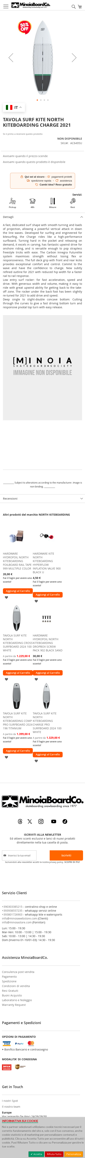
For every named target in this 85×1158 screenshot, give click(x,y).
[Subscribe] (66, 855)
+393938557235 (12, 910)
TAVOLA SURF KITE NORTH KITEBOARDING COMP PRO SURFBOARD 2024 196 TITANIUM (17, 720)
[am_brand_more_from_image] (16, 549)
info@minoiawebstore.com (19, 918)
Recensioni (10, 498)
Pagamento (9, 976)
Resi (72, 203)
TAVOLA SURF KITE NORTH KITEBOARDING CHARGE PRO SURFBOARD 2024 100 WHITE (47, 722)
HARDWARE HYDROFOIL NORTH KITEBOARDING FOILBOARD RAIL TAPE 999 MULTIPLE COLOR (17, 561)
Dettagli (8, 217)
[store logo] (30, 5)
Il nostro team (11, 1106)
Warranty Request (14, 1005)
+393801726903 (12, 914)
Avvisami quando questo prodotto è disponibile (34, 162)
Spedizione (9, 981)
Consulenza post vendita (18, 972)
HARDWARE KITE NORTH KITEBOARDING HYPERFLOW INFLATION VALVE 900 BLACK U (47, 563)
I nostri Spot (10, 1101)
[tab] (42, 217)
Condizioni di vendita (16, 986)
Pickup (12, 203)
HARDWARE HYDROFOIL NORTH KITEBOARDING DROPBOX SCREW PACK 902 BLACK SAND (47, 643)
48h (32, 203)
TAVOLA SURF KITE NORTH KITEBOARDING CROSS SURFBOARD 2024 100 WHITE (18, 643)
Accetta (37, 1154)
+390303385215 (12, 907)
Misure (52, 203)
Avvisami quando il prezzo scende (25, 156)
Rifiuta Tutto (54, 1154)
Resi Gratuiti (10, 991)
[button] (11, 57)
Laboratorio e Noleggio (17, 1000)
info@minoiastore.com (17, 922)
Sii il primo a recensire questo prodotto (23, 133)
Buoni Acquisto (12, 995)
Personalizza (73, 1154)
